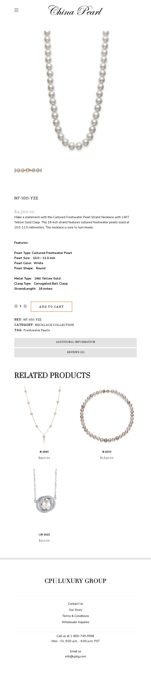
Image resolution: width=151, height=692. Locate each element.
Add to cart (51, 306)
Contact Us (75, 604)
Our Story (75, 610)
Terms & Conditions (75, 616)
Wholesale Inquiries (75, 622)
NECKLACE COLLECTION (54, 324)
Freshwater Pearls (36, 330)
